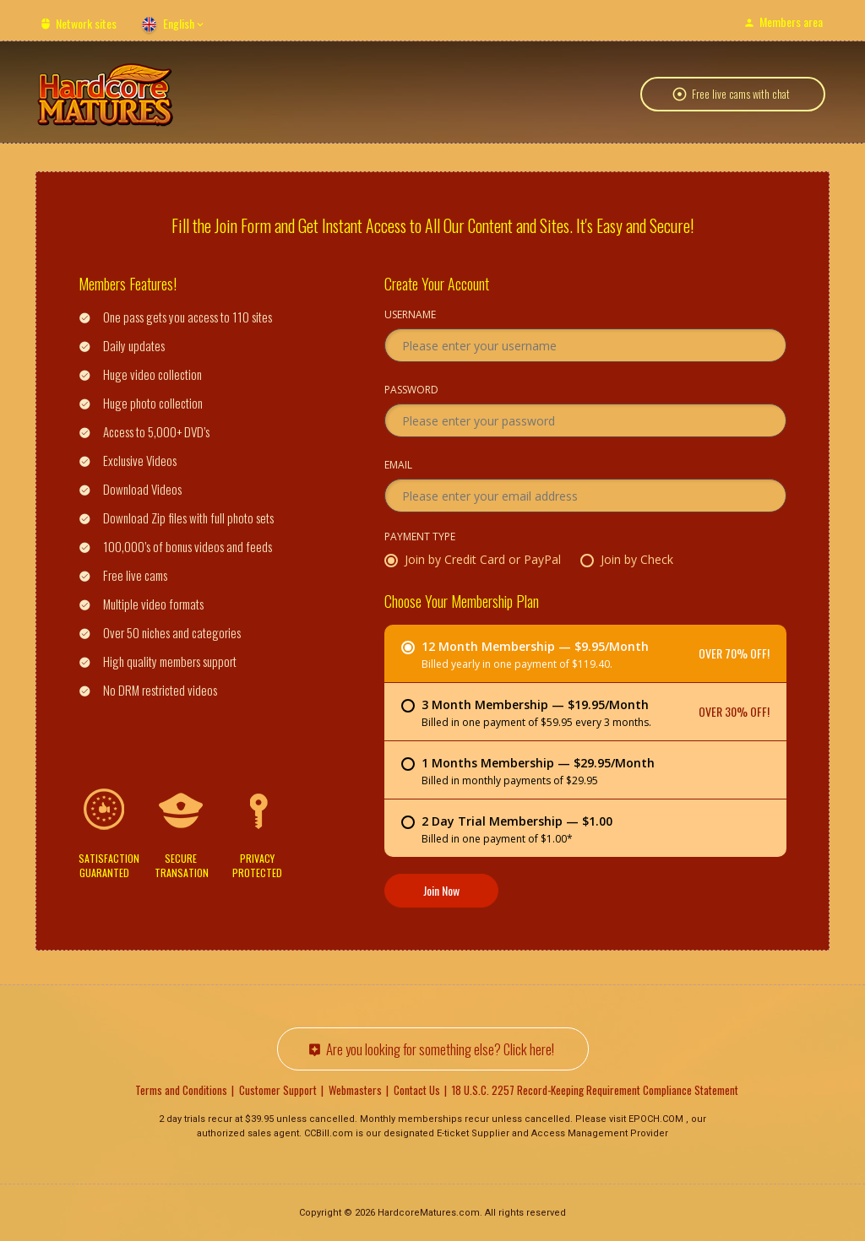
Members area (791, 21)
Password (411, 390)
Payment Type (419, 537)
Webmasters (355, 1089)
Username (410, 315)
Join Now (441, 889)
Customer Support (278, 1089)
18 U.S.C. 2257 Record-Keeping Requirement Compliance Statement (595, 1089)
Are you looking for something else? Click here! (439, 1048)
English (178, 23)
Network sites (86, 23)
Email (398, 465)
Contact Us (417, 1089)
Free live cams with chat (741, 96)
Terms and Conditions (181, 1089)
